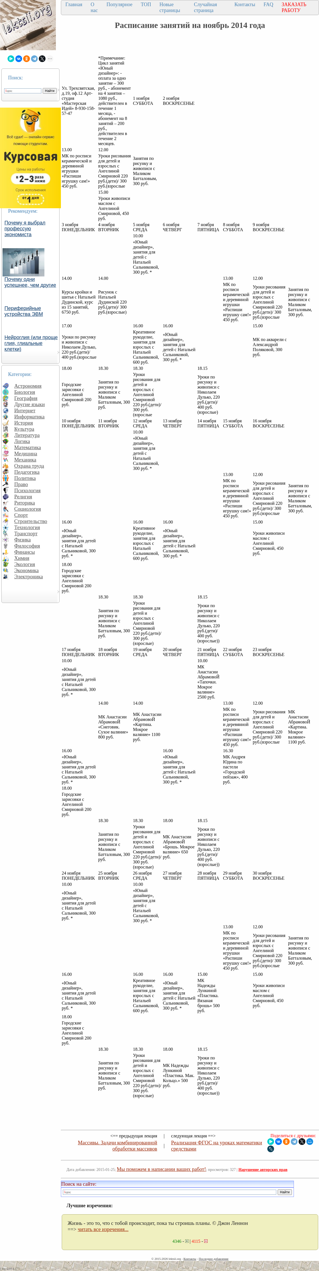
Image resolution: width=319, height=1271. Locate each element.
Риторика (24, 503)
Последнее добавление (213, 1258)
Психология (27, 490)
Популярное (119, 4)
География (25, 398)
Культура (24, 429)
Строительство (30, 521)
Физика (22, 540)
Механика (25, 460)
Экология (24, 564)
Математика (27, 447)
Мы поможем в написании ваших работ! (161, 1169)
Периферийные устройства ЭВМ (23, 311)
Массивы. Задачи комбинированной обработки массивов (117, 1146)
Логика (22, 441)
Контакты (244, 4)
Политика (25, 478)
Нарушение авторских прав (263, 1170)
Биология (24, 392)
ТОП (146, 4)
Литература (27, 435)
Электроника (28, 576)
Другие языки (29, 404)
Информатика (29, 417)
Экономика (26, 570)
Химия (21, 558)
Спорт (21, 515)
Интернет (24, 410)
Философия (27, 546)
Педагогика (27, 472)
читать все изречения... (103, 1229)
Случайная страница (205, 7)
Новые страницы (170, 7)
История (23, 423)
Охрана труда (29, 466)
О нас (94, 7)
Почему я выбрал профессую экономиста (25, 228)
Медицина (25, 453)
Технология (27, 527)
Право (21, 484)
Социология (27, 509)
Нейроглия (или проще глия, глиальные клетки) (31, 343)
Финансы (24, 552)
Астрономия (28, 386)
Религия (23, 497)
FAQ (268, 4)
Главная (73, 4)
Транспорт (25, 533)
